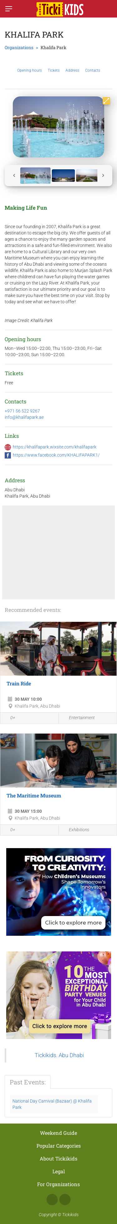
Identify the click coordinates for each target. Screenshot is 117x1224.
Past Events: (28, 1082)
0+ (9, 718)
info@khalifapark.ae (24, 417)
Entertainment (78, 718)
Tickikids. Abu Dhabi (59, 1055)
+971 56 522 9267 (22, 410)
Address (72, 66)
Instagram (65, 1199)
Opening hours (29, 66)
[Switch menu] (8, 9)
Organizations (19, 47)
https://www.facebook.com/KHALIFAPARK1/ (56, 455)
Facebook (52, 1199)
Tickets (54, 66)
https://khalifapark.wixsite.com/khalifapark (54, 446)
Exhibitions (75, 830)
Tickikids (70, 1214)
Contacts (92, 66)
